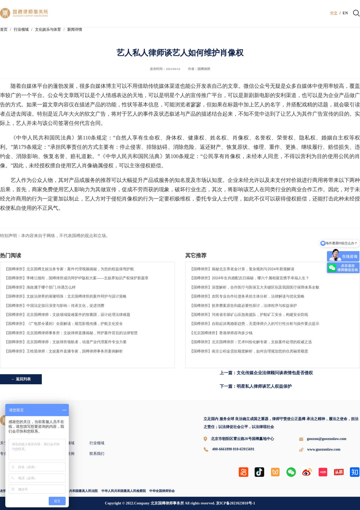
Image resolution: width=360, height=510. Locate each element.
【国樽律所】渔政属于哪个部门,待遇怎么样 (40, 287)
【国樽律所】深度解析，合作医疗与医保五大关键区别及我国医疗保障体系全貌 (254, 287)
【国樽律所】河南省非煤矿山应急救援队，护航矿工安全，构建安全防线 (249, 314)
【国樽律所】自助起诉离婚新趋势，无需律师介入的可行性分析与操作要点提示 (254, 323)
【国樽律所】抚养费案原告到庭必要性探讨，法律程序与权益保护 (243, 305)
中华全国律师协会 (162, 491)
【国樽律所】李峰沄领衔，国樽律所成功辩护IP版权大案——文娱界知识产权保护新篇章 (76, 278)
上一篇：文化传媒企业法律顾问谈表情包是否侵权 (266, 372)
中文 (334, 13)
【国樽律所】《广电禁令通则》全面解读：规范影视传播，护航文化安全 (63, 323)
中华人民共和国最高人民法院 (77, 491)
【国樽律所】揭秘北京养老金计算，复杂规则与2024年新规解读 (242, 269)
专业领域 (67, 443)
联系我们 (96, 454)
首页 (3, 30)
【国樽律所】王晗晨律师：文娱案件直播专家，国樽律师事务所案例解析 (63, 351)
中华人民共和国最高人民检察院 (123, 491)
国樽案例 (67, 454)
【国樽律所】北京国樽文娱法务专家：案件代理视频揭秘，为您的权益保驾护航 (69, 269)
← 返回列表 (21, 379)
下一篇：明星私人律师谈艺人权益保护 (256, 386)
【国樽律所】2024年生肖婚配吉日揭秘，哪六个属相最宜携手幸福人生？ (249, 278)
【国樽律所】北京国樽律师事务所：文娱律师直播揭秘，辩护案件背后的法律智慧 (71, 333)
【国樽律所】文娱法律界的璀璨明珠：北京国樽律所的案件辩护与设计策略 (65, 296)
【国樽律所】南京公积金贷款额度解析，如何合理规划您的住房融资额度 (249, 351)
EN (345, 13)
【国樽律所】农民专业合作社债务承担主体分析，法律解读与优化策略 (247, 296)
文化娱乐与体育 (48, 30)
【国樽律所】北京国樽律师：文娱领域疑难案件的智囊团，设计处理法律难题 (67, 314)
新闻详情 (74, 30)
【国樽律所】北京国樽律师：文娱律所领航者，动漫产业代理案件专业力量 (65, 342)
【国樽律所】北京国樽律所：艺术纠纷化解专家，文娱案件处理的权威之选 (251, 342)
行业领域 (21, 30)
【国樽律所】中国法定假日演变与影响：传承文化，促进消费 (54, 305)
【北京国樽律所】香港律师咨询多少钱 (221, 333)
